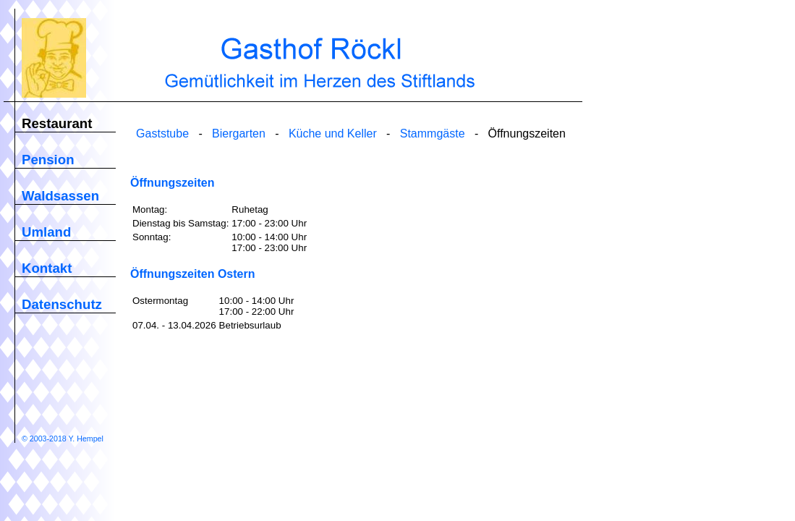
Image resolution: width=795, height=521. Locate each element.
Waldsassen (60, 195)
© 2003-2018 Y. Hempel (62, 438)
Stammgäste (432, 133)
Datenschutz (62, 304)
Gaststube (162, 133)
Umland (46, 232)
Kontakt (47, 268)
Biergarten (238, 133)
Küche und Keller (333, 133)
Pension (48, 159)
